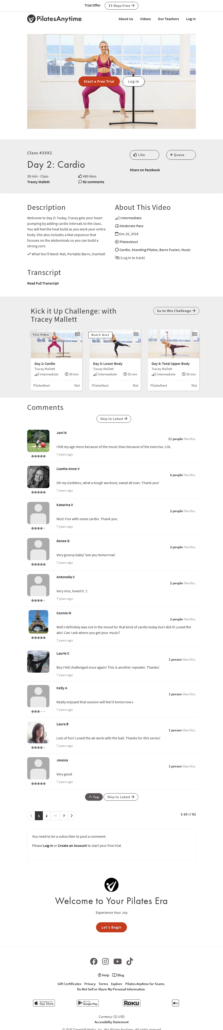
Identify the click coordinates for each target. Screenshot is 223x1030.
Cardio (124, 249)
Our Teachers (168, 18)
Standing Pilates (145, 249)
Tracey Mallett (38, 181)
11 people (175, 439)
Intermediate (130, 217)
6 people (176, 475)
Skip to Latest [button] (113, 418)
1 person (175, 659)
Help (103, 975)
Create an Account (72, 845)
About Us (126, 18)
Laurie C (62, 653)
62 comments (93, 181)
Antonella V (65, 576)
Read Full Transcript (43, 283)
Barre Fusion (169, 249)
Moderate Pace (131, 225)
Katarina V (64, 504)
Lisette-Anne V (68, 468)
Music (185, 249)
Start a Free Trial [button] (99, 81)
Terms (103, 984)
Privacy (90, 984)
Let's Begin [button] (111, 927)
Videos (145, 18)
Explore (116, 984)
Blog (118, 975)
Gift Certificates (69, 984)
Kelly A (61, 687)
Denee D (63, 540)
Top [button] (94, 797)
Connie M (63, 613)
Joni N (61, 432)
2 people (176, 511)
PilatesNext (128, 241)
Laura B (62, 724)
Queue (177, 154)
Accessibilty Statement (112, 1022)
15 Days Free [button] (121, 5)
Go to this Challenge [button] (176, 310)
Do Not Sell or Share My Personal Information (111, 989)
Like (139, 154)
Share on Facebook (145, 169)
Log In (191, 18)
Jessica (62, 760)
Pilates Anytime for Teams (144, 984)
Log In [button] (133, 81)
